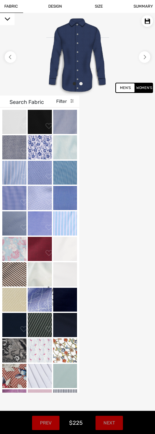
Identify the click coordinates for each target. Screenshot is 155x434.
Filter (131, 101)
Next (137, 423)
